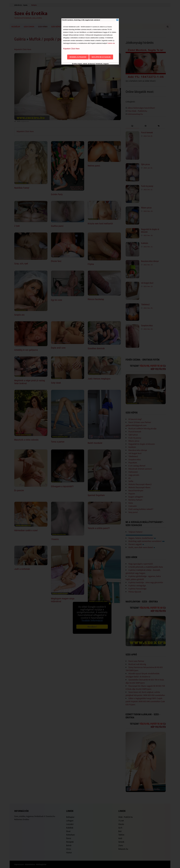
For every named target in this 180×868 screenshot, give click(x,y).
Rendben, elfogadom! (78, 57)
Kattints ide (111, 43)
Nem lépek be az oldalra (101, 57)
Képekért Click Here (71, 49)
